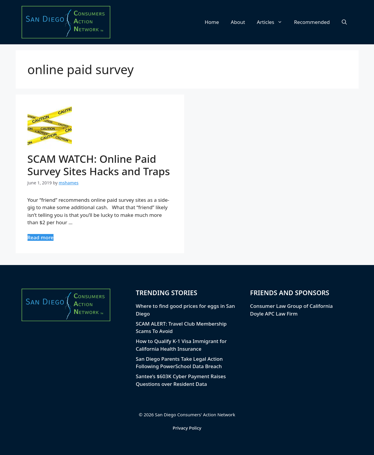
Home (212, 22)
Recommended (312, 22)
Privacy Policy (187, 428)
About (238, 22)
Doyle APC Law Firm (274, 313)
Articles (272, 22)
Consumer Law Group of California (291, 306)
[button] (344, 22)
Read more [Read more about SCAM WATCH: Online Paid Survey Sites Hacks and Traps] (40, 237)
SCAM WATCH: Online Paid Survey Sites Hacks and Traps (98, 165)
